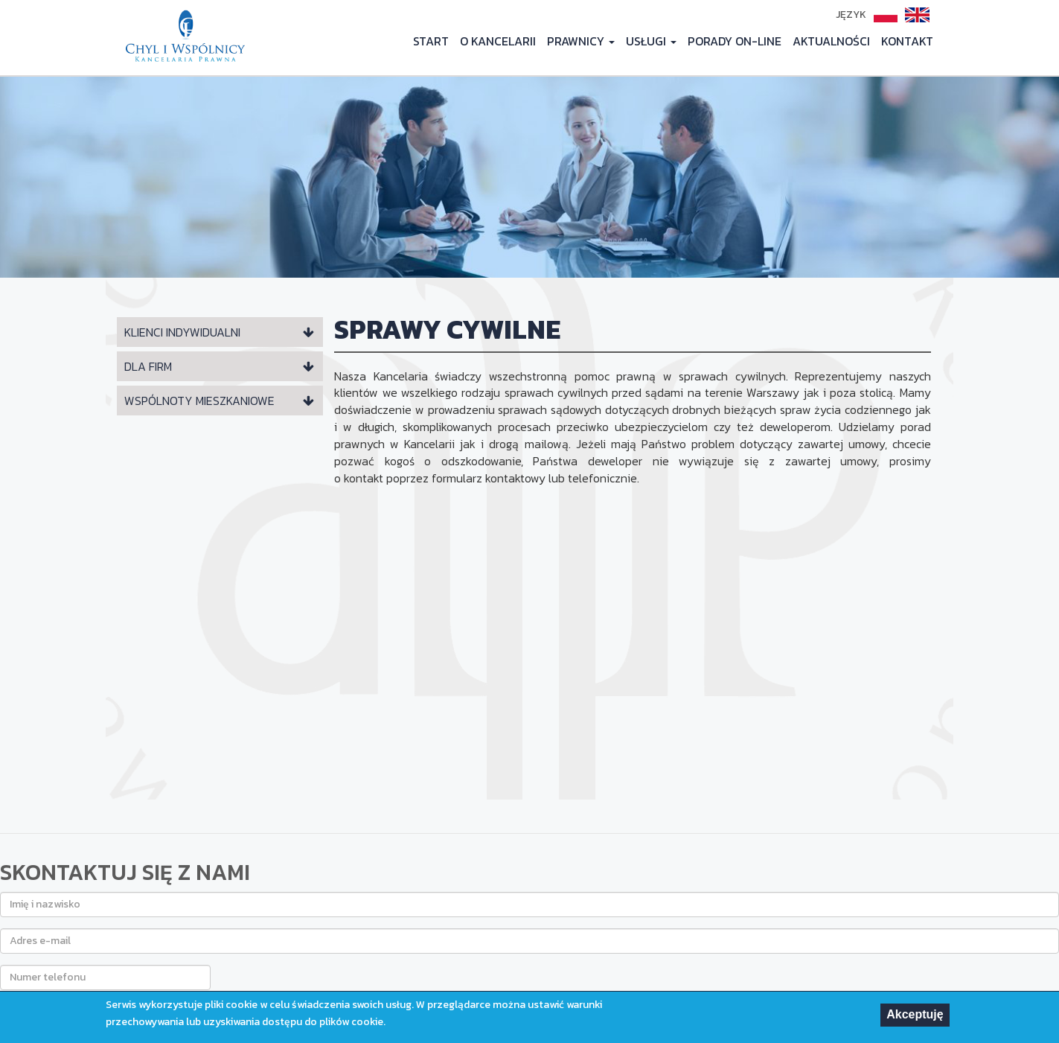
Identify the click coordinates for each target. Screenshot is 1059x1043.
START (431, 41)
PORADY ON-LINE (734, 41)
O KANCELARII (498, 41)
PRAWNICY (581, 41)
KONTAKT (907, 41)
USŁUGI (651, 41)
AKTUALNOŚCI (831, 41)
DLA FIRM (148, 366)
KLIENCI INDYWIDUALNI (182, 332)
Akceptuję (914, 1015)
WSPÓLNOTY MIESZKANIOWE (199, 400)
